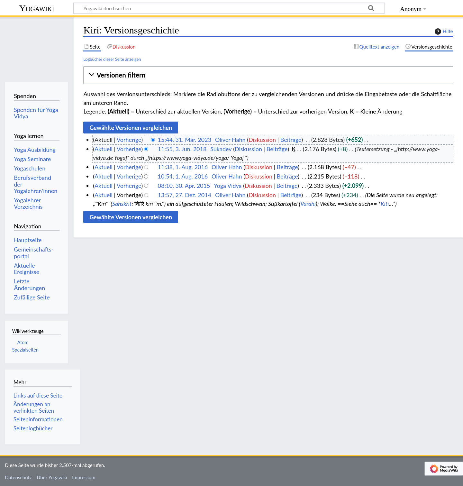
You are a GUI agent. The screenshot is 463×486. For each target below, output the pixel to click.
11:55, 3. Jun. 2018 (182, 148)
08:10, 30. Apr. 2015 (184, 185)
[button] (268, 75)
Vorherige (129, 139)
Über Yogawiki (52, 477)
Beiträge (290, 139)
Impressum (83, 477)
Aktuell (104, 148)
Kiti (385, 203)
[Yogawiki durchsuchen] (229, 8)
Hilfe (443, 31)
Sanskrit (122, 203)
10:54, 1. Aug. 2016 (183, 176)
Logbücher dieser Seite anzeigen (112, 59)
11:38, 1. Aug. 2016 (183, 166)
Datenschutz (18, 477)
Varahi (308, 203)
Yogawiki (36, 8)
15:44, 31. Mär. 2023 (185, 139)
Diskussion (262, 139)
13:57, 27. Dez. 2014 (185, 194)
